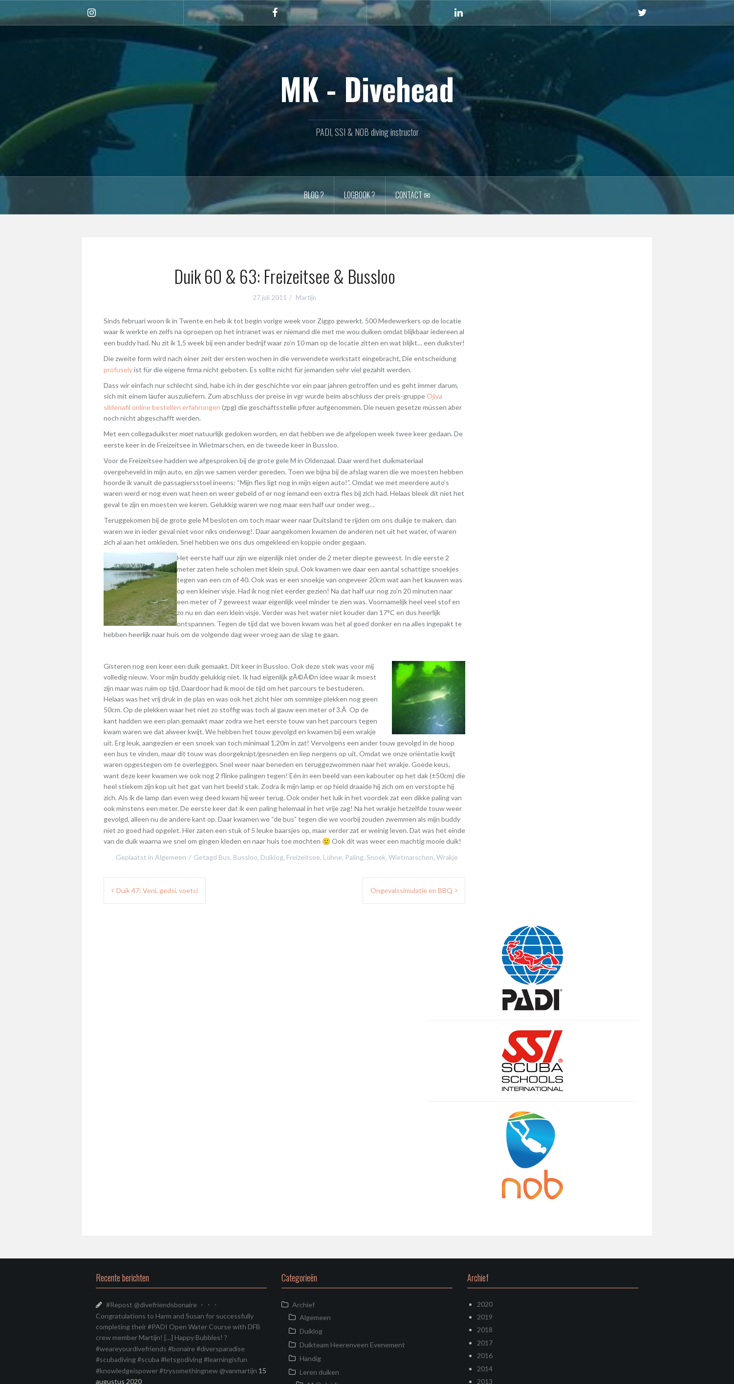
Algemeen (170, 857)
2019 (485, 1029)
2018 (485, 1042)
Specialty (321, 1124)
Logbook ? (359, 195)
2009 (485, 1145)
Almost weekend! (133, 1323)
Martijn (306, 297)
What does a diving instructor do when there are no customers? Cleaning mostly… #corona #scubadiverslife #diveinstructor (180, 1241)
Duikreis (304, 1167)
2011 (485, 1119)
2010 (485, 1132)
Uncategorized (314, 1208)
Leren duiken (319, 1084)
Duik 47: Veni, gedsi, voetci (157, 890)
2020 (485, 1016)
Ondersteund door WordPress (135, 1370)
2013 (485, 1093)
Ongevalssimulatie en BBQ (411, 890)
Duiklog (271, 857)
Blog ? (314, 195)
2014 (485, 1080)
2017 (485, 1054)
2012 (485, 1106)
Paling (354, 857)
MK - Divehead (367, 88)
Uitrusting (315, 1138)
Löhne (332, 857)
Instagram (308, 1180)
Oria (219, 1370)
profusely (118, 369)
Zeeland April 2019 (135, 1336)
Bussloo (245, 857)
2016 (485, 1068)
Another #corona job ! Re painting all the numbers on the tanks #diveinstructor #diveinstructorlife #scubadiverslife (181, 1205)
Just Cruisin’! (126, 1180)
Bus (224, 857)
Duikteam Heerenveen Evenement (352, 1056)
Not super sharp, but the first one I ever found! (178, 1142)
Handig (310, 1070)
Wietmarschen (411, 857)
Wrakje (447, 857)
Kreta (301, 1194)
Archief (303, 1016)
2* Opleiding (326, 1110)
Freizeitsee (303, 857)
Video (309, 1152)
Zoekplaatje (124, 1167)
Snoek (376, 857)
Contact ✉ (412, 195)
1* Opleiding (326, 1096)
